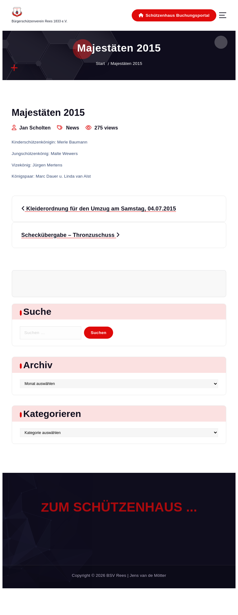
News (72, 128)
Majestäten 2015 (126, 63)
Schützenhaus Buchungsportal (174, 15)
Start (100, 63)
